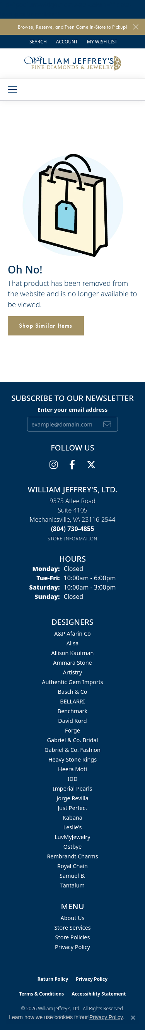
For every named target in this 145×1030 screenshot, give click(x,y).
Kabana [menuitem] (72, 817)
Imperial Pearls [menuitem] (72, 788)
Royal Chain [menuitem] (72, 866)
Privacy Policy (72, 947)
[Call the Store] (72, 528)
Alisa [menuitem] (73, 643)
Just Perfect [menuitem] (72, 808)
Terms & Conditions (41, 993)
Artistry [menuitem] (72, 672)
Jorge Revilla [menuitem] (72, 798)
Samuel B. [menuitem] (72, 875)
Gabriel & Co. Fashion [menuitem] (72, 749)
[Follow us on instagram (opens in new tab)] (53, 464)
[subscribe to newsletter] (107, 424)
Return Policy (53, 979)
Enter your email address (72, 409)
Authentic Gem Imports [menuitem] (72, 682)
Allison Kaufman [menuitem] (72, 653)
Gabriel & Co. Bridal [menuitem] (72, 740)
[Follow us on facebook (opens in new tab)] (72, 464)
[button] (37, 41)
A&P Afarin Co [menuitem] (72, 633)
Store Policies (72, 937)
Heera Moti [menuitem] (72, 769)
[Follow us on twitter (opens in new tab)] (91, 464)
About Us (73, 918)
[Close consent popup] (133, 1017)
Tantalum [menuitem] (72, 885)
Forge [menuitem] (72, 730)
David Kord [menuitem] (72, 720)
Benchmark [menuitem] (72, 711)
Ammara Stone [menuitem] (72, 662)
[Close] (135, 27)
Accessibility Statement (99, 993)
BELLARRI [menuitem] (72, 701)
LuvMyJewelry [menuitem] (72, 837)
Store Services (72, 927)
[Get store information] (72, 538)
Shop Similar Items (46, 326)
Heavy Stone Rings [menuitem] (72, 759)
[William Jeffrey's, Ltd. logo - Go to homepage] (72, 63)
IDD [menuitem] (73, 778)
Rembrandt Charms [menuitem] (72, 856)
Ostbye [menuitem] (72, 846)
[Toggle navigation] (12, 89)
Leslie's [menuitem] (72, 827)
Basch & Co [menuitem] (72, 691)
